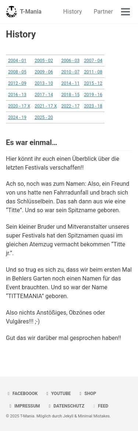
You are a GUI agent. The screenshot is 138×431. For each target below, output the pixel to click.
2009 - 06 (44, 72)
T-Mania (31, 11)
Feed (99, 406)
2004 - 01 (17, 60)
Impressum (24, 406)
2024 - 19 (17, 117)
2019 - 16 (93, 94)
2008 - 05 (17, 72)
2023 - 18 (93, 106)
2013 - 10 (44, 83)
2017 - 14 (44, 94)
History (72, 11)
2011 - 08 (93, 72)
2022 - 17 (70, 106)
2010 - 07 (70, 72)
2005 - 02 (44, 60)
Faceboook (22, 393)
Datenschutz (65, 406)
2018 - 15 (70, 94)
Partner (103, 11)
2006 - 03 (70, 60)
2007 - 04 (93, 60)
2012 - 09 (17, 83)
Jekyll (68, 416)
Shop (87, 393)
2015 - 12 (93, 83)
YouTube (58, 393)
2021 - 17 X (46, 106)
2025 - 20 (44, 117)
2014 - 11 (70, 83)
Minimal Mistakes (94, 416)
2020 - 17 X (19, 106)
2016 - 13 (17, 94)
